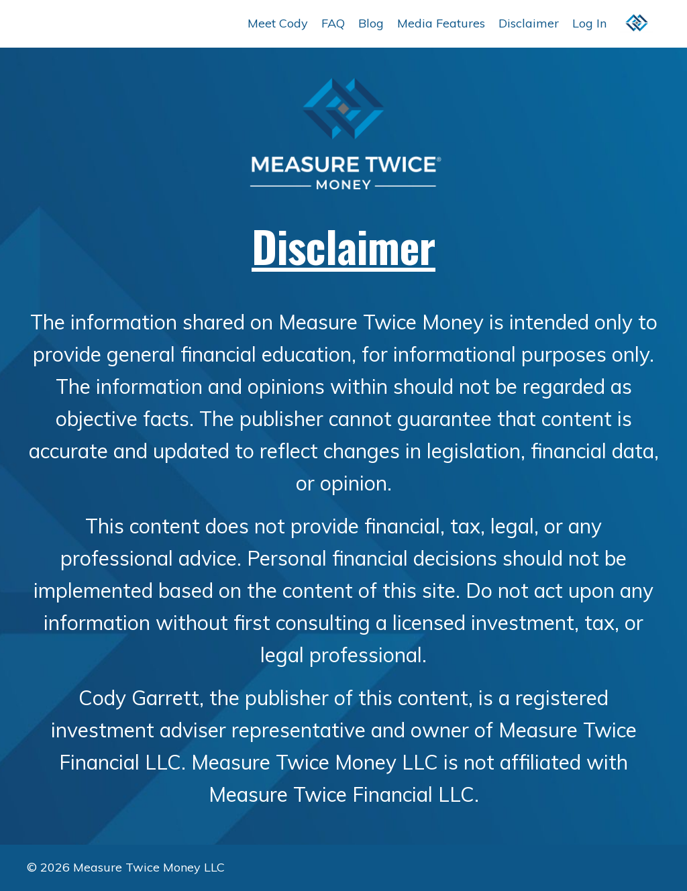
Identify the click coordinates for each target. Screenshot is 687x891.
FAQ (333, 23)
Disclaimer (528, 23)
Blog (371, 23)
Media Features (441, 23)
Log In (589, 23)
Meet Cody (278, 23)
